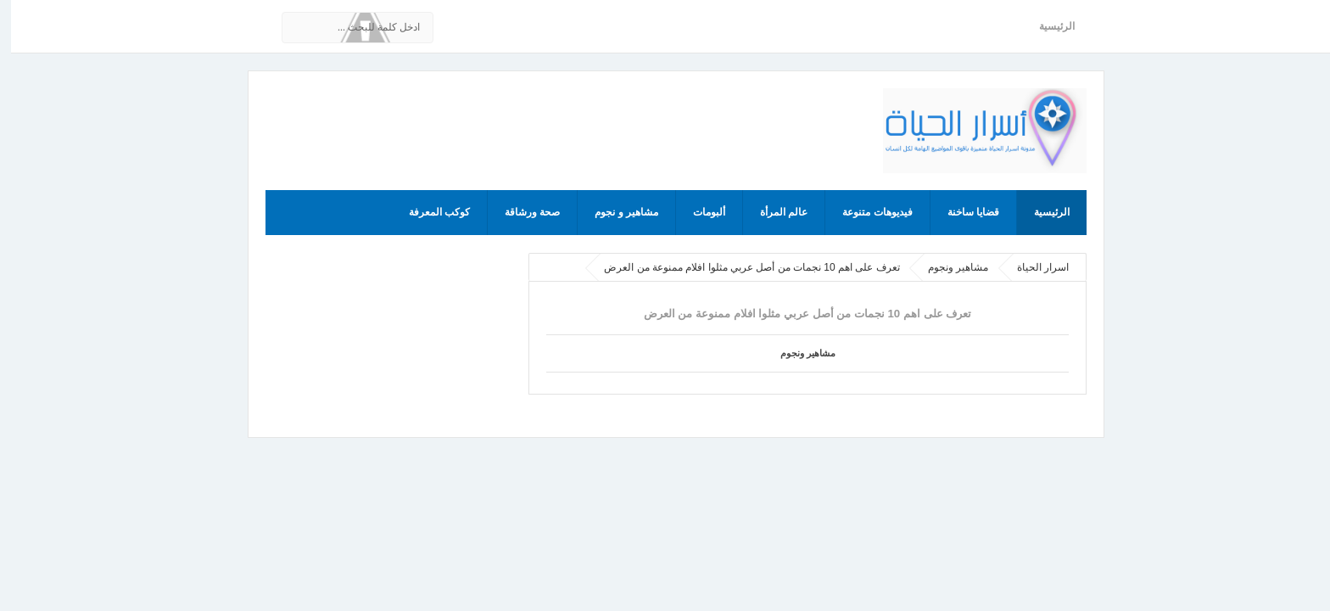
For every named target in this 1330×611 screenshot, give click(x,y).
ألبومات (698, 212)
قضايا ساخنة (962, 212)
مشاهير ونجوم (796, 353)
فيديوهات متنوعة (866, 212)
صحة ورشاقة (521, 212)
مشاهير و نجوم (615, 212)
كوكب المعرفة (428, 212)
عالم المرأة (772, 212)
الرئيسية (1046, 26)
